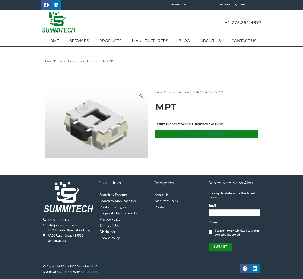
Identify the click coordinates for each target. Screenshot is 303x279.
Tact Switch (102, 60)
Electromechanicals (79, 60)
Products (110, 41)
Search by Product (113, 194)
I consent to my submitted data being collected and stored (237, 231)
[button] (141, 95)
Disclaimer (108, 231)
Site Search (177, 4)
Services (79, 41)
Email (214, 205)
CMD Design (90, 269)
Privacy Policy (110, 219)
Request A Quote (232, 4)
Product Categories (114, 207)
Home (53, 41)
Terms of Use (109, 225)
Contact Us (243, 41)
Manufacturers (150, 41)
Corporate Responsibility (118, 213)
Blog (184, 41)
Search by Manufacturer (118, 200)
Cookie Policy (110, 237)
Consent (215, 221)
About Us (210, 41)
